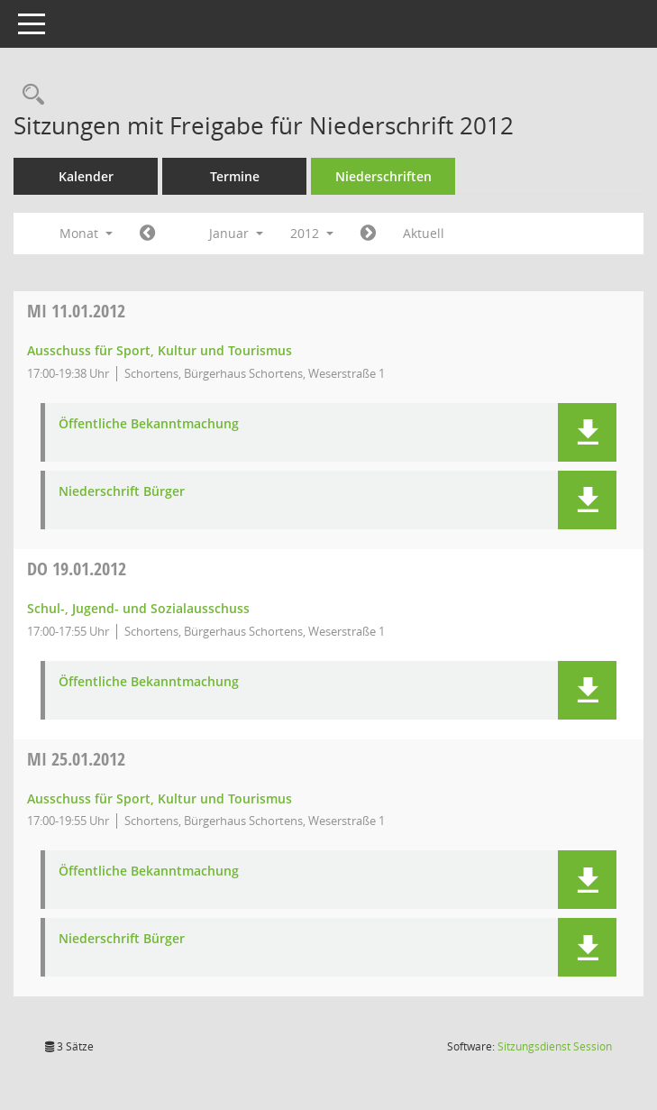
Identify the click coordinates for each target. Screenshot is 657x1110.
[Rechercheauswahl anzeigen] (29, 95)
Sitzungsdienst (554, 1046)
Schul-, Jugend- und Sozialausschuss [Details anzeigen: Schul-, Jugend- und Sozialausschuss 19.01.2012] (138, 608)
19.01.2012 (76, 568)
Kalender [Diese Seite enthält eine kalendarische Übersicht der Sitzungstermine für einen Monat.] (86, 176)
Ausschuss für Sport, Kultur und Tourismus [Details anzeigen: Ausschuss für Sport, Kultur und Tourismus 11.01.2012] (159, 350)
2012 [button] (311, 233)
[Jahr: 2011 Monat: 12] (147, 233)
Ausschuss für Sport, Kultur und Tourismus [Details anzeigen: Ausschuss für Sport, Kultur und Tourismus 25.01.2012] (159, 798)
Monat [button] (86, 233)
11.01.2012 (76, 310)
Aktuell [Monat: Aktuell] (423, 233)
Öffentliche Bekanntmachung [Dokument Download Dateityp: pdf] (149, 424)
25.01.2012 (76, 759)
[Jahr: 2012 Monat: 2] (368, 233)
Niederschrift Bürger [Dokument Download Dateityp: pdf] (122, 492)
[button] (587, 432)
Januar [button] (236, 233)
